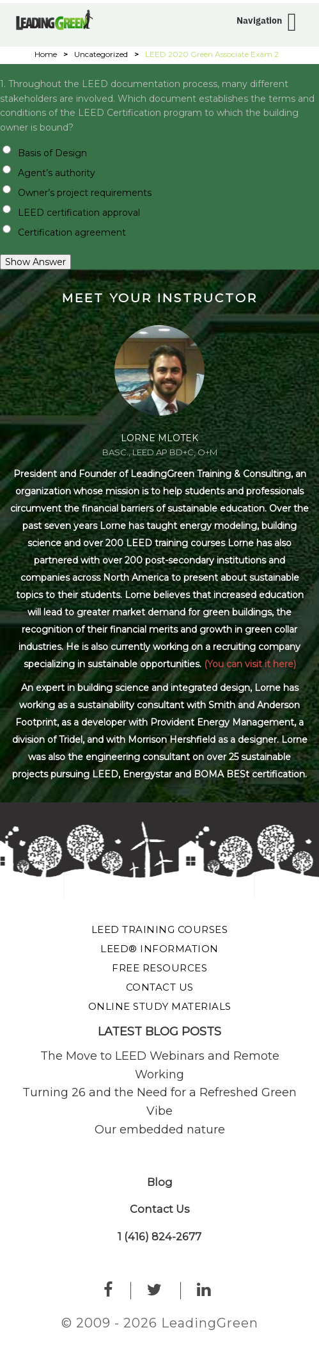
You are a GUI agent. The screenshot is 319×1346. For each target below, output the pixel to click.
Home (46, 54)
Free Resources (159, 968)
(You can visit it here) (250, 664)
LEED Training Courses (159, 929)
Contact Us (160, 987)
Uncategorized (101, 54)
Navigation (259, 20)
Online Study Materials (159, 1006)
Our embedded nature (160, 1130)
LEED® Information (159, 949)
